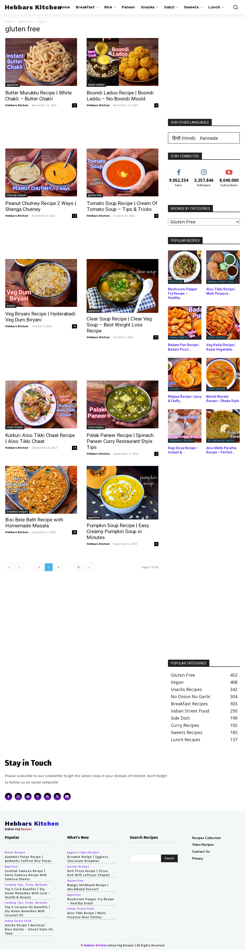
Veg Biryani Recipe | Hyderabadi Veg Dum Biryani (40, 317)
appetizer (12, 84)
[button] (234, 7)
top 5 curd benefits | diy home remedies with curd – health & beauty (27, 893)
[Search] (169, 858)
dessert (174, 389)
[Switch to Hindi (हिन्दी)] (184, 138)
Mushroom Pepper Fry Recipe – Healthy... (182, 293)
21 (74, 105)
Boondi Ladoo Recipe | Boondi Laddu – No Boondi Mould (120, 96)
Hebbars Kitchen (16, 105)
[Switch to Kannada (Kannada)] (209, 138)
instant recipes (78, 867)
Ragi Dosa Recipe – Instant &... (183, 450)
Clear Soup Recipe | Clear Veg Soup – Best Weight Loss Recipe (119, 325)
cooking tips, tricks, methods (26, 885)
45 (78, 567)
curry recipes (96, 427)
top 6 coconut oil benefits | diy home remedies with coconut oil (27, 911)
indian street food (221, 281)
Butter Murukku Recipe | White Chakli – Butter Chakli (38, 96)
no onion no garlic (221, 440)
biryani (11, 305)
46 (74, 326)
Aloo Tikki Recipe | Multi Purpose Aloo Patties (86, 915)
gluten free (25, 22)
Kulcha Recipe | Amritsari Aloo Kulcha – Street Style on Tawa (29, 929)
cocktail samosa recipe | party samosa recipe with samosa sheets (26, 875)
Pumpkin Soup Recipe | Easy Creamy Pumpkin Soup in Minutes (118, 531)
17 (156, 337)
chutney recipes (16, 195)
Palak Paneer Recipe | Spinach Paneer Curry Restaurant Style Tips (120, 441)
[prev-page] (9, 567)
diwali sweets (96, 84)
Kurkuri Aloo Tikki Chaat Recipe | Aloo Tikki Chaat (40, 438)
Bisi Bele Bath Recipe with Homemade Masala (34, 523)
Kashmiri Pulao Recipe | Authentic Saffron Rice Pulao (28, 859)
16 (74, 447)
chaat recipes (15, 427)
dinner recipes (15, 852)
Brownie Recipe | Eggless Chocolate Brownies (87, 859)
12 (74, 215)
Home (9, 22)
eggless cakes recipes (83, 852)
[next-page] (89, 567)
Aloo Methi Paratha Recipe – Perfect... (221, 450)
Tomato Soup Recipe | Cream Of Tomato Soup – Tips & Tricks (122, 206)
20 (74, 532)
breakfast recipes (17, 511)
